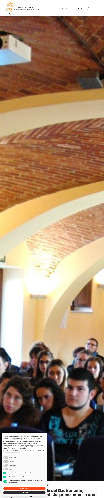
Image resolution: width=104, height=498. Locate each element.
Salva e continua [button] (24, 488)
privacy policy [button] (24, 438)
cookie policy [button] (33, 443)
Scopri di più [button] (24, 492)
